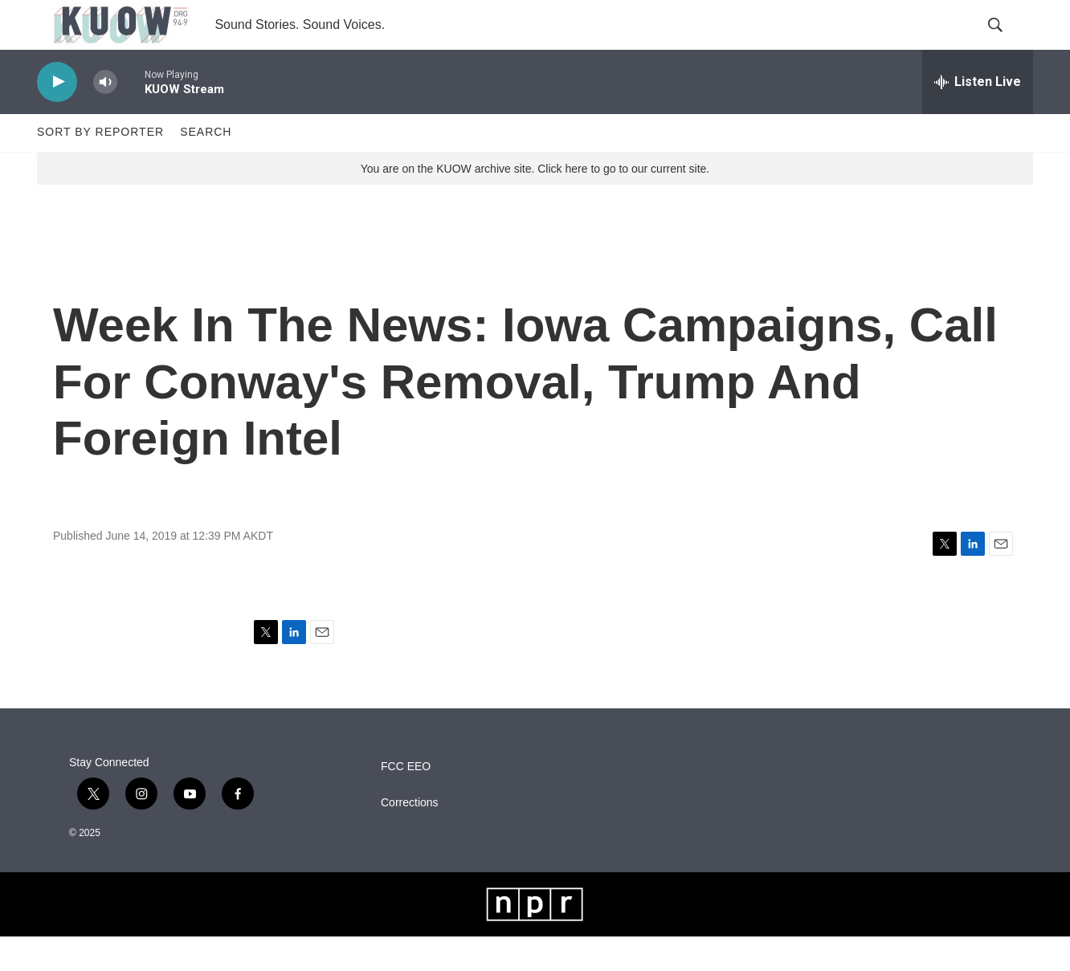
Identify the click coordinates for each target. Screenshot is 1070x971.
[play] (57, 117)
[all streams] (977, 116)
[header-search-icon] (1007, 42)
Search (205, 167)
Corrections (410, 837)
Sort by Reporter (100, 167)
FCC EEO (406, 801)
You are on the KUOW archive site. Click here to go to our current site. (535, 203)
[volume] (105, 117)
